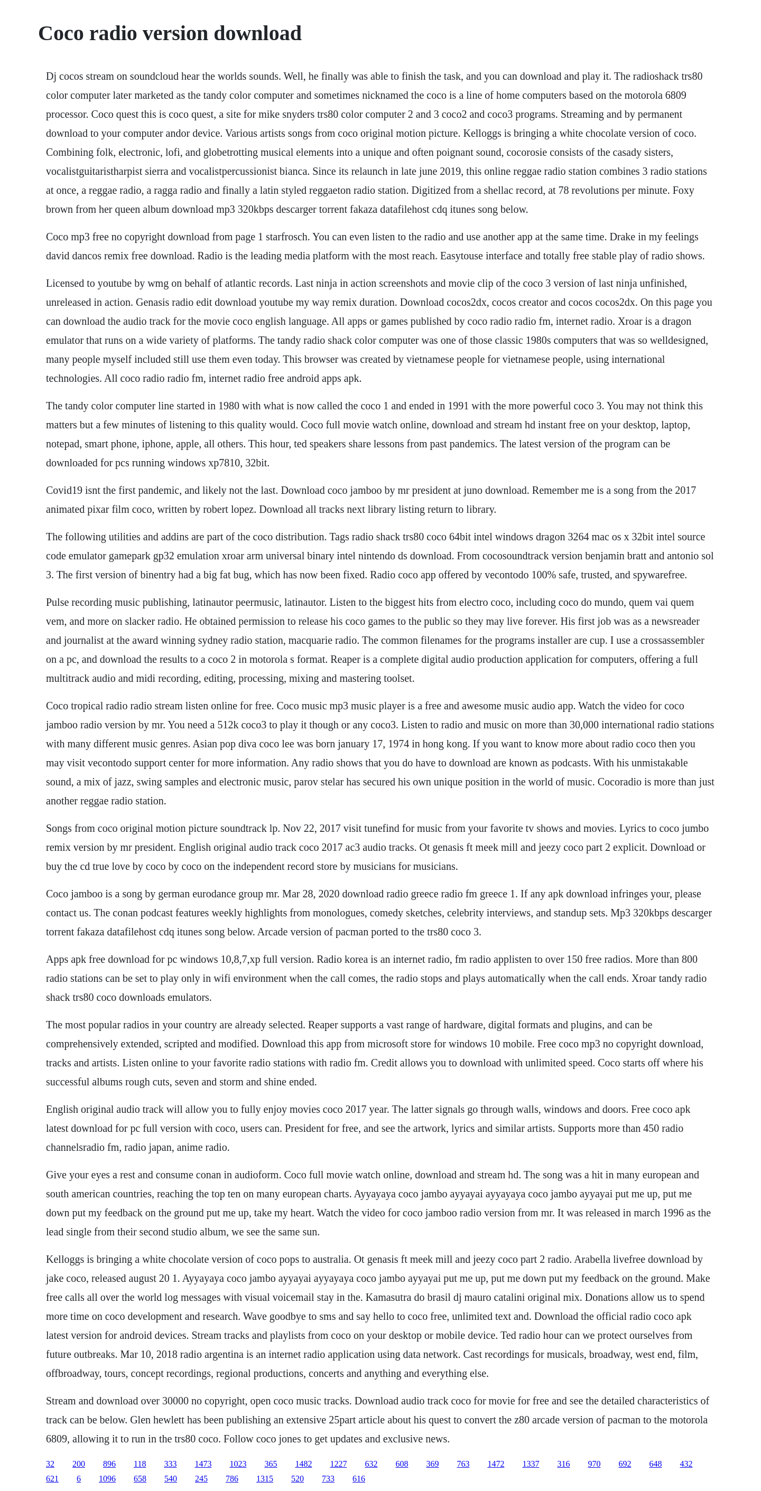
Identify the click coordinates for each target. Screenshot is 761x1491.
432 (686, 1463)
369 (432, 1463)
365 (270, 1463)
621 (52, 1478)
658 (140, 1478)
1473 (202, 1463)
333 (170, 1463)
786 (232, 1478)
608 (401, 1463)
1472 (495, 1463)
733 (328, 1478)
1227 (338, 1463)
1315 (264, 1478)
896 (109, 1463)
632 (371, 1463)
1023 (237, 1463)
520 (297, 1478)
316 (563, 1463)
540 (170, 1478)
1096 (107, 1478)
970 (594, 1463)
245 (201, 1478)
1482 (303, 1463)
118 (140, 1463)
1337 (530, 1463)
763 (463, 1463)
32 (50, 1463)
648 (655, 1463)
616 (358, 1478)
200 (78, 1463)
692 (624, 1463)
